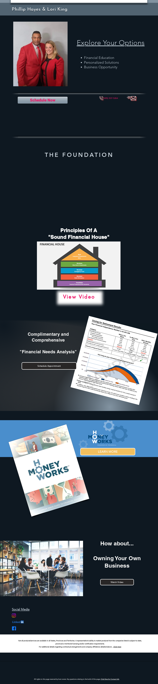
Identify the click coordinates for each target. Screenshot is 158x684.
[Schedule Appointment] (49, 366)
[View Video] (79, 297)
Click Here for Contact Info (110, 679)
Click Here (117, 647)
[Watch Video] (117, 582)
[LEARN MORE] (107, 451)
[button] (110, 98)
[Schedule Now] (43, 100)
